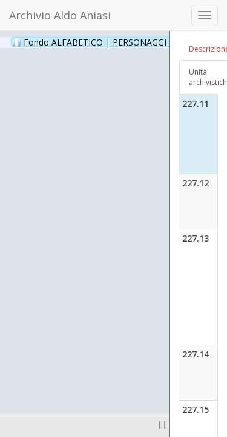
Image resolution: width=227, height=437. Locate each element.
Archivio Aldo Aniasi (60, 15)
